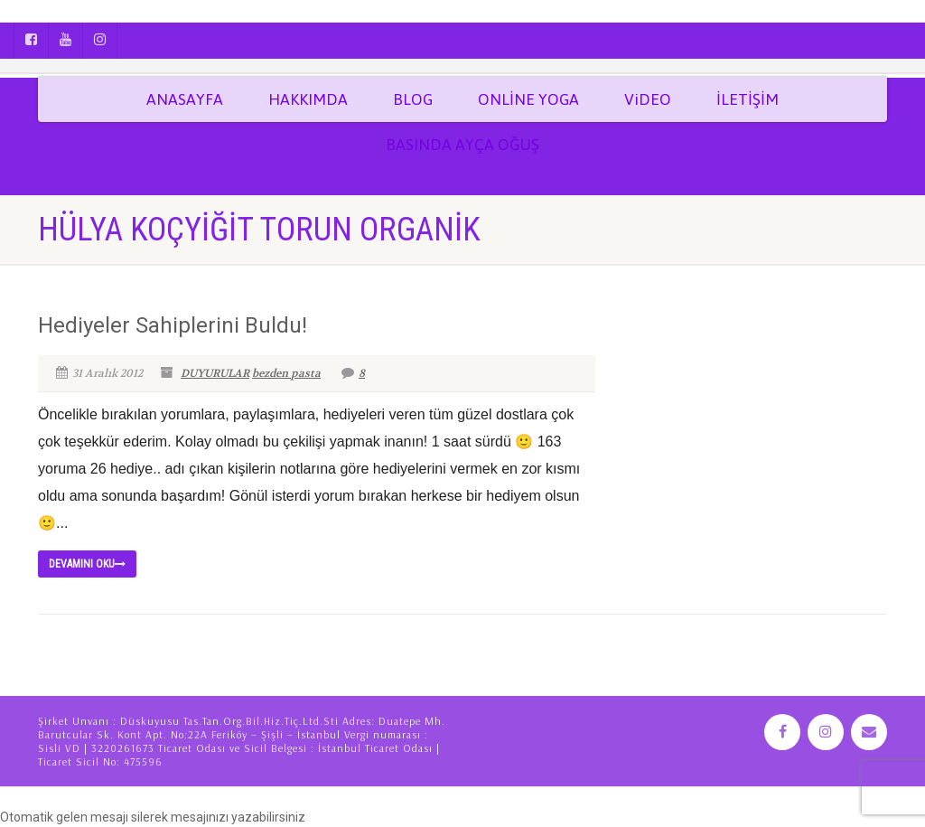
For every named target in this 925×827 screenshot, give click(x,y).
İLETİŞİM (747, 99)
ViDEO (647, 99)
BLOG (413, 99)
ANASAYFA (184, 99)
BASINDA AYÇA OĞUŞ (462, 144)
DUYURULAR (215, 373)
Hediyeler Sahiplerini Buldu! (172, 325)
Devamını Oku (87, 564)
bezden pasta (286, 373)
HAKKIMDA (308, 99)
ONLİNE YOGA (528, 99)
